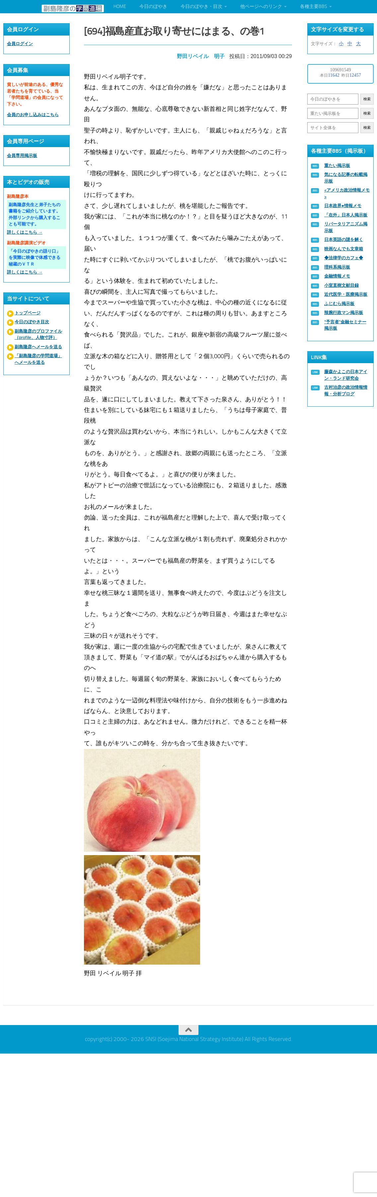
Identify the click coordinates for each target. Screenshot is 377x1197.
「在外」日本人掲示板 (345, 214)
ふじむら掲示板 (339, 303)
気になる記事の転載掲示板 (345, 178)
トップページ (27, 312)
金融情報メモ (337, 276)
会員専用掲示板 (22, 155)
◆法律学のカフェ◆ (343, 257)
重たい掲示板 (337, 165)
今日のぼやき (153, 6)
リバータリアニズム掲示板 (345, 227)
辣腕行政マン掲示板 (343, 312)
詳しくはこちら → (24, 232)
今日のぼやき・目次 (201, 6)
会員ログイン (20, 43)
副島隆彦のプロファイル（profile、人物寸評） (38, 334)
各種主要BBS (313, 6)
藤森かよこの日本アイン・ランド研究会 (345, 375)
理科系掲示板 (337, 267)
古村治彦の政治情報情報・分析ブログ (345, 390)
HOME (119, 6)
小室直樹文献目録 (341, 285)
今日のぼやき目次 (32, 321)
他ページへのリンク (261, 6)
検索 (367, 99)
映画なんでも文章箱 (343, 248)
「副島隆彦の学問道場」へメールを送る (38, 359)
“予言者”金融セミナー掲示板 (345, 325)
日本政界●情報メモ (342, 205)
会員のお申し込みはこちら (33, 114)
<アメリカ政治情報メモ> (347, 193)
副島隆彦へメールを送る (38, 346)
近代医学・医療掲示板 (345, 294)
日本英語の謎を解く (343, 239)
